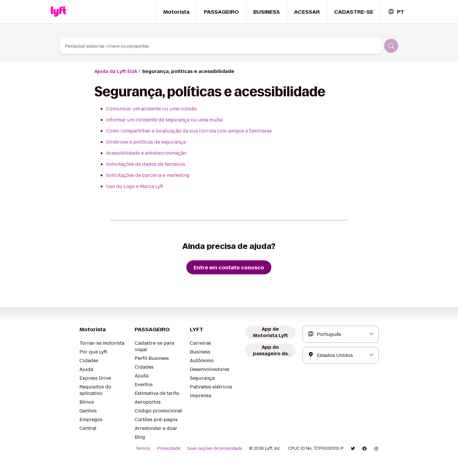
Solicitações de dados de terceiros (145, 164)
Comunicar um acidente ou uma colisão (151, 108)
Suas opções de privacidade (214, 448)
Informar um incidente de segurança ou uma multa (164, 119)
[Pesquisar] (391, 46)
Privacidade (168, 448)
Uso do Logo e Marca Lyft (134, 186)
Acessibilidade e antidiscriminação (146, 153)
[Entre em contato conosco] (228, 267)
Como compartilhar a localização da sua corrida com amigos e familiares (189, 131)
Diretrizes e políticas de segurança (145, 142)
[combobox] (396, 11)
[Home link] (58, 11)
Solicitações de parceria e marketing (148, 175)
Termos (142, 448)
